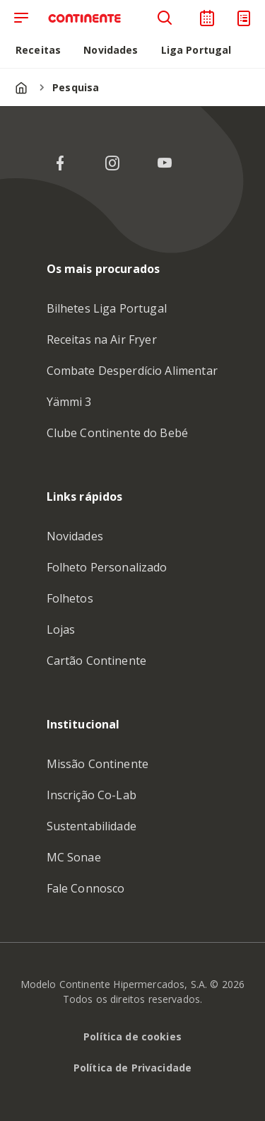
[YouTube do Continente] (164, 163)
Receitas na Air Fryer (102, 339)
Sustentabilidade (91, 826)
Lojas (61, 629)
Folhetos (70, 598)
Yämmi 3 (69, 402)
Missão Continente (98, 764)
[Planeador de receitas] (207, 18)
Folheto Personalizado (107, 567)
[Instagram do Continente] (112, 163)
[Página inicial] (21, 87)
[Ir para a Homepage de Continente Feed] (89, 18)
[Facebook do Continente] (60, 163)
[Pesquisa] (164, 18)
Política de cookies (132, 1036)
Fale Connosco (86, 888)
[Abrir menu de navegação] (21, 18)
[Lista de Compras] (243, 18)
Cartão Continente (97, 660)
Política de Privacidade (132, 1067)
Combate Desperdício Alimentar (132, 370)
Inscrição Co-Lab (91, 795)
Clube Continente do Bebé (118, 433)
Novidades (75, 536)
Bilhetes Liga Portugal (107, 308)
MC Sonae (74, 857)
